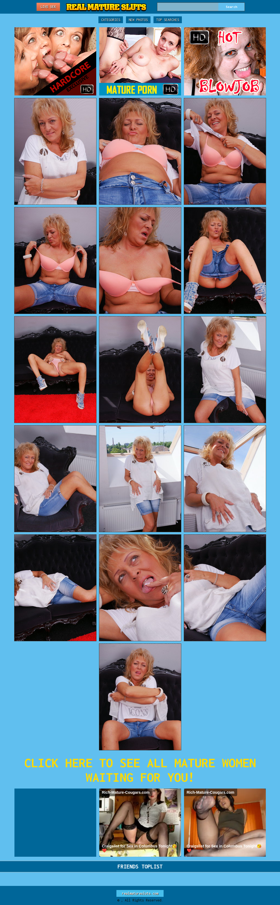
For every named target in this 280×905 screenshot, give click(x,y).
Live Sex (48, 7)
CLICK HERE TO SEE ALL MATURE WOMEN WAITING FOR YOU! (140, 770)
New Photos (138, 20)
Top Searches (167, 20)
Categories (110, 20)
